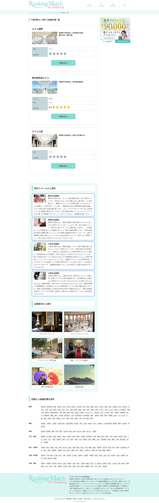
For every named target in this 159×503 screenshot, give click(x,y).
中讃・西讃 (80, 466)
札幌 (73, 447)
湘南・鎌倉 (66, 412)
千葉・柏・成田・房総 (86, 418)
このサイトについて (99, 498)
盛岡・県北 (111, 447)
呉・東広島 (97, 463)
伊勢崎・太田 (112, 415)
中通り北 (87, 450)
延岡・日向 (78, 439)
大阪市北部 (61, 423)
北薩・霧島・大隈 (113, 439)
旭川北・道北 (67, 447)
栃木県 (61, 415)
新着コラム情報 (77, 498)
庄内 (76, 450)
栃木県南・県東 (88, 415)
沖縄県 (46, 442)
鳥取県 (43, 463)
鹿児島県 (103, 439)
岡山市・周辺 (62, 463)
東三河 (88, 431)
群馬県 (97, 415)
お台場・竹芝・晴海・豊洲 (85, 406)
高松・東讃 (72, 466)
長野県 (91, 455)
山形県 (60, 450)
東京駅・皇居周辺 (46, 406)
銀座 (54, 406)
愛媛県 (87, 466)
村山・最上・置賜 (68, 450)
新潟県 (43, 455)
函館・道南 (92, 447)
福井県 (80, 455)
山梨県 (86, 455)
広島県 (83, 463)
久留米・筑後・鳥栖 (73, 436)
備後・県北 (89, 463)
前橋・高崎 (103, 415)
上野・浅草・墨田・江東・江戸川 (93, 409)
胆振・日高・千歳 (82, 447)
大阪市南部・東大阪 (72, 423)
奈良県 (124, 423)
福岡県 (43, 436)
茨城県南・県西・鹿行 (50, 415)
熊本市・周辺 (122, 436)
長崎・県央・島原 (103, 436)
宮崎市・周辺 (87, 439)
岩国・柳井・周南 (123, 463)
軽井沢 (113, 455)
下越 (47, 455)
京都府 (49, 423)
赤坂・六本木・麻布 (101, 406)
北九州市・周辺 (51, 436)
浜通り (82, 450)
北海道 (43, 447)
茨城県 (117, 412)
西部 (60, 431)
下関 (54, 466)
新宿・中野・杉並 (59, 409)
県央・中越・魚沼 (55, 455)
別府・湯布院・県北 (58, 439)
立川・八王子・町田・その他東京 (115, 409)
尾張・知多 (72, 431)
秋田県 (54, 450)
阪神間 (115, 423)
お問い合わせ (87, 498)
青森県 (99, 447)
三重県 (94, 431)
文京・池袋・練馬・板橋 (73, 409)
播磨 (119, 423)
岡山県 (54, 463)
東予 (91, 466)
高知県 (105, 466)
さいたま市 (121, 415)
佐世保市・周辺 (91, 436)
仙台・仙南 (46, 450)
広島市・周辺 (106, 463)
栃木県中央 (78, 415)
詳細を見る (63, 63)
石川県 (74, 455)
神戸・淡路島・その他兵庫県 (102, 423)
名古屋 (65, 431)
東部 (53, 431)
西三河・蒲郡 (81, 431)
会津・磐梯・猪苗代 (104, 450)
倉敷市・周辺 (71, 463)
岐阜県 (43, 431)
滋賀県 (43, 423)
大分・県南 (69, 439)
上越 (63, 455)
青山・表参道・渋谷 (115, 406)
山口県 (114, 463)
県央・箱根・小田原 (77, 412)
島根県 (49, 463)
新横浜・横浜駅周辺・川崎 (53, 412)
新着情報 (68, 498)
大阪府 (54, 423)
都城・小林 (95, 439)
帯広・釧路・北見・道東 (54, 447)
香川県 (65, 466)
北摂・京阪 (83, 423)
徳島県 (60, 466)
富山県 (69, 455)
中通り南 (94, 450)
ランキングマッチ (59, 498)
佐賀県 (83, 436)
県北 (78, 463)
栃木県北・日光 (69, 415)
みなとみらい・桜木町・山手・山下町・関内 (99, 412)
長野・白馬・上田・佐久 (102, 455)
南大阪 (90, 423)
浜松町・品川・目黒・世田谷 (66, 406)
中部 (56, 431)
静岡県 (48, 431)
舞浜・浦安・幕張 (72, 418)
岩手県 (105, 447)
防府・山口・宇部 (46, 466)
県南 (117, 447)
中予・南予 (97, 466)
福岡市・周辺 (61, 436)
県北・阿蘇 (113, 436)
